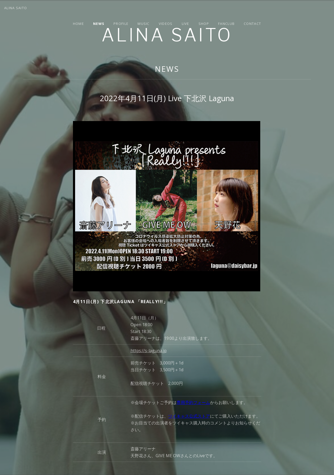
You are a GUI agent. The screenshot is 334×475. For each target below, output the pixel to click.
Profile (121, 23)
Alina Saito (167, 35)
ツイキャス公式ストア (189, 416)
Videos (166, 23)
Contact (252, 23)
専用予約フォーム (193, 402)
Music (144, 23)
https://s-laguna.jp (149, 350)
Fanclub (226, 23)
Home (78, 23)
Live (185, 23)
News (98, 23)
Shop (204, 23)
